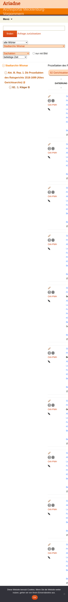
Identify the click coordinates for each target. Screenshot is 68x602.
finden (10, 33)
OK (34, 597)
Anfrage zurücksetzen (29, 33)
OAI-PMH (52, 105)
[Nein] (64, 593)
